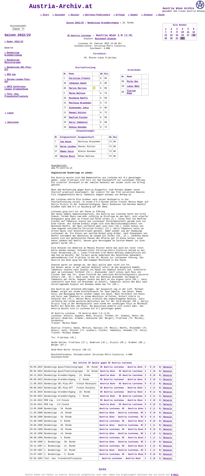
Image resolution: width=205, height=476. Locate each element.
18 (193, 35)
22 (182, 38)
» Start (44, 15)
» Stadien (147, 15)
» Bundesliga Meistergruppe (12, 61)
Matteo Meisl (67, 156)
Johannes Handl (77, 83)
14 (171, 35)
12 (193, 32)
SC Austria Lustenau (79, 35)
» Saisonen (58, 15)
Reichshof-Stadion (105, 39)
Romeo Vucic (67, 151)
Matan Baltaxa (77, 93)
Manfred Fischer (78, 117)
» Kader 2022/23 (13, 42)
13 (166, 35)
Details (167, 367)
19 (166, 38)
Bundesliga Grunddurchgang (103, 23)
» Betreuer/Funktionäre (96, 15)
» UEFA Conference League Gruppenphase (16, 88)
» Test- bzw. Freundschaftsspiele (16, 95)
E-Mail (175, 475)
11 (188, 32)
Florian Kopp (131, 92)
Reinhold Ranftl (78, 98)
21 (177, 38)
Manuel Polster (77, 112)
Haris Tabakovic (78, 122)
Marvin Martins (77, 88)
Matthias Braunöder (80, 103)
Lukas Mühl (133, 86)
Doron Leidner (68, 146)
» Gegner (133, 15)
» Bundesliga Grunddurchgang (13, 54)
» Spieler (73, 15)
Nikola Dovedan (77, 127)
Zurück (102, 469)
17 (188, 35)
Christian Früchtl (79, 78)
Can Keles (65, 142)
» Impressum (12, 122)
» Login (9, 113)
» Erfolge (119, 15)
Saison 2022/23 (17, 35)
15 (177, 35)
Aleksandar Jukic (79, 108)
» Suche (160, 15)
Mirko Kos (132, 81)
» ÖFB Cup (10, 74)
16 (182, 35)
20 (171, 38)
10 (182, 32)
